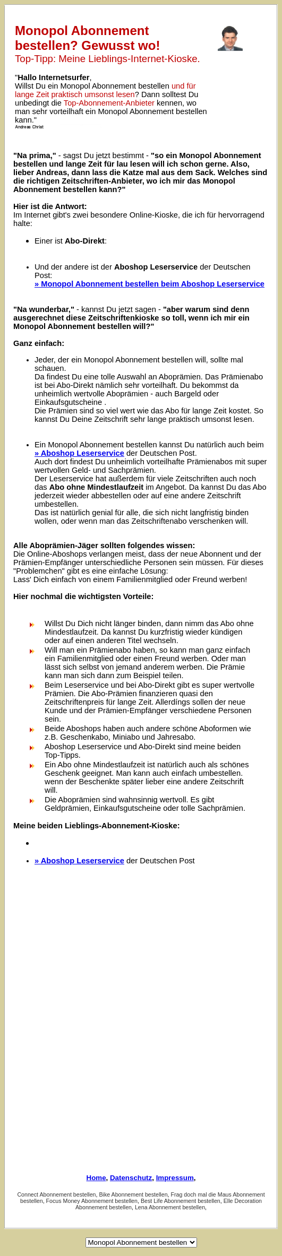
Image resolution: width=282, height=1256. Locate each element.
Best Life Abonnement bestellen (180, 1201)
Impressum (175, 1178)
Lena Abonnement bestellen (170, 1207)
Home (96, 1178)
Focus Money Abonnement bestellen (92, 1201)
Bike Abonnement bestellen (133, 1194)
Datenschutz (131, 1178)
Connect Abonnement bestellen (56, 1194)
